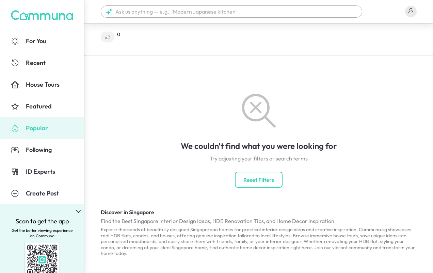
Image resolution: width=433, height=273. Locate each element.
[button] (231, 11)
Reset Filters (258, 179)
